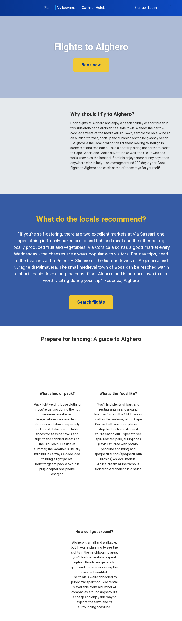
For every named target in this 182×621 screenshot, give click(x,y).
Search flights (91, 301)
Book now (91, 64)
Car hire (88, 7)
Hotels (100, 7)
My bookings (68, 7)
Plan (49, 7)
